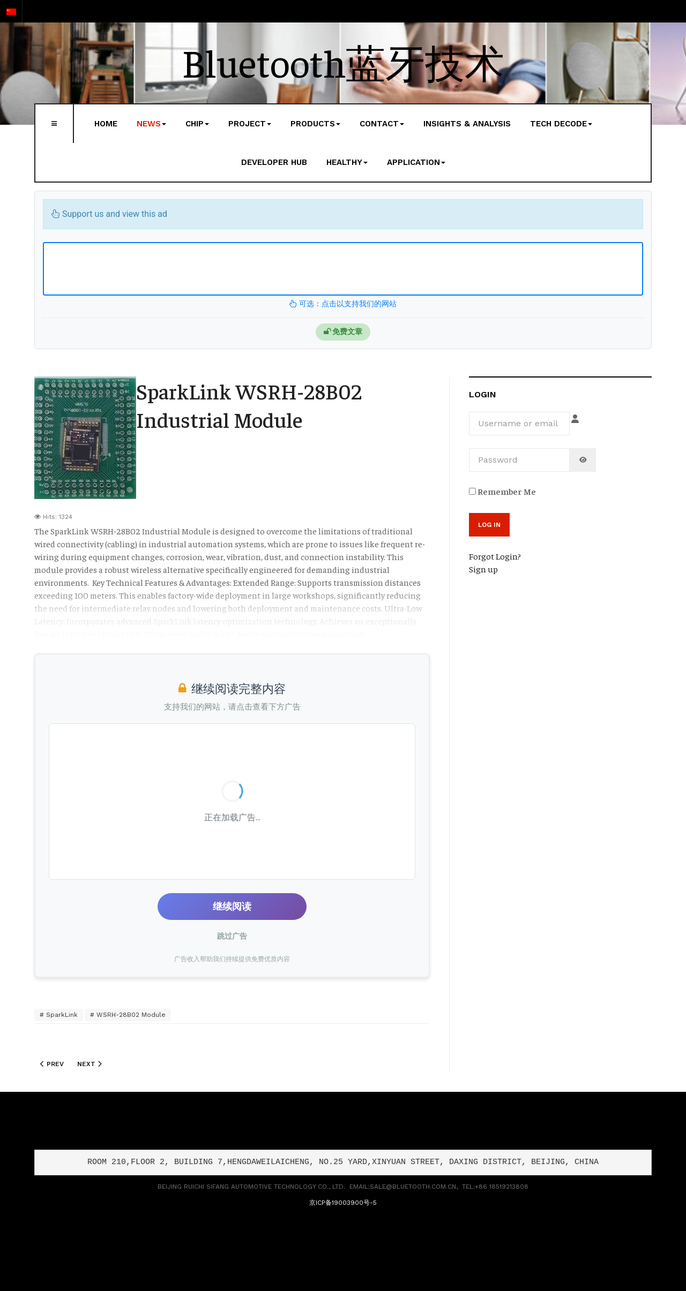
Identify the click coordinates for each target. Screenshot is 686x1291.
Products (315, 124)
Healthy (347, 162)
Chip (197, 124)
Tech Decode (561, 124)
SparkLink (61, 1014)
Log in (489, 525)
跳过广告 (232, 936)
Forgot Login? (495, 555)
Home (105, 124)
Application (416, 162)
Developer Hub (274, 162)
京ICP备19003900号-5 (343, 1202)
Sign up (483, 568)
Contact (382, 124)
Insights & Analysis (467, 124)
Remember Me (502, 491)
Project (249, 124)
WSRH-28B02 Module (130, 1014)
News (151, 124)
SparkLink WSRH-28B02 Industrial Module (249, 405)
